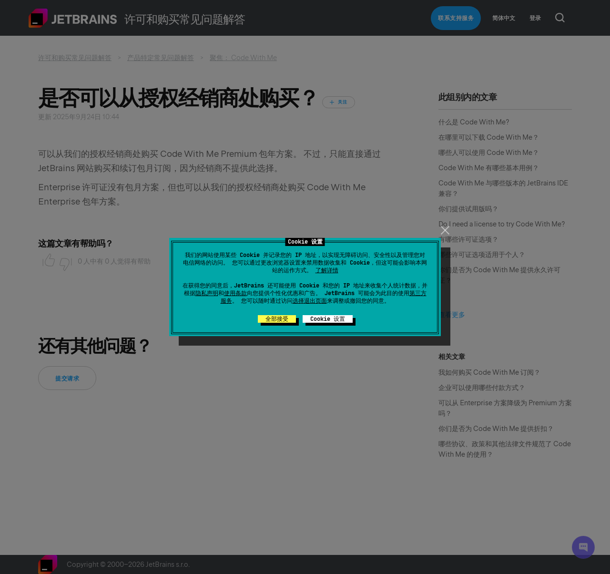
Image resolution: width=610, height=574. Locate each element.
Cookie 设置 (327, 319)
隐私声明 (206, 293)
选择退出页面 (310, 301)
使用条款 (235, 293)
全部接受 (276, 319)
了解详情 (326, 270)
